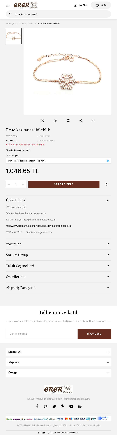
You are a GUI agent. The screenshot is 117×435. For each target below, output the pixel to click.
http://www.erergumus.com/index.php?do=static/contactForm (38, 226)
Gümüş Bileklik (47, 140)
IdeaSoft (42, 433)
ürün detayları (12, 155)
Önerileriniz (15, 277)
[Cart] (101, 5)
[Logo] (26, 5)
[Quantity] (16, 184)
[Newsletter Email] (58, 334)
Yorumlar (13, 244)
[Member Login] (80, 5)
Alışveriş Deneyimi (20, 288)
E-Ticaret (52, 433)
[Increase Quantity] (23, 184)
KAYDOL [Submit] (94, 333)
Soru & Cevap (17, 255)
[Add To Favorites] (106, 184)
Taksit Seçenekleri (20, 266)
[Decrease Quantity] (9, 184)
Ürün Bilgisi (15, 200)
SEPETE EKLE (64, 184)
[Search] (58, 14)
